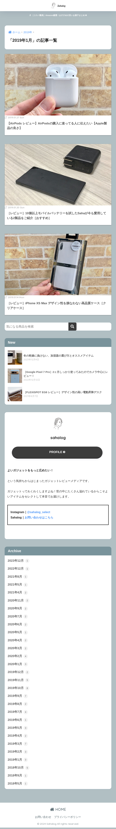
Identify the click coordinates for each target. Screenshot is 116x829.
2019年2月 (18, 753)
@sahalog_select (38, 512)
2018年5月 (18, 785)
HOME (58, 811)
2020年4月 (18, 641)
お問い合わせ (43, 818)
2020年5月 (18, 633)
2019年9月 (18, 697)
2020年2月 (18, 657)
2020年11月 (19, 601)
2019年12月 (19, 673)
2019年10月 (19, 689)
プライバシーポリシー (67, 818)
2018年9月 (18, 777)
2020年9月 (18, 609)
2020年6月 (18, 625)
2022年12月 (19, 569)
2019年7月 (18, 713)
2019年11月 (19, 681)
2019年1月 (18, 761)
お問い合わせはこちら (39, 517)
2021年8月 (18, 577)
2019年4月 (18, 737)
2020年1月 (18, 665)
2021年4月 (18, 593)
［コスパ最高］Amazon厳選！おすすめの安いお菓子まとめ (58, 15)
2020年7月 (18, 617)
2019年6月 (18, 721)
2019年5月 (18, 729)
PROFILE (57, 452)
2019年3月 (18, 745)
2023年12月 (19, 561)
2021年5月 (18, 585)
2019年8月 (18, 705)
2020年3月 (18, 649)
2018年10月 (19, 769)
